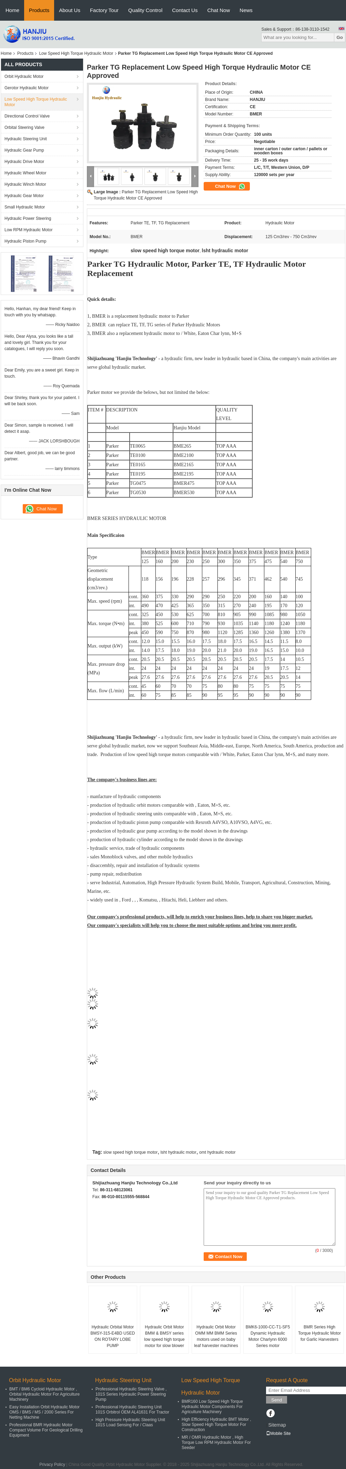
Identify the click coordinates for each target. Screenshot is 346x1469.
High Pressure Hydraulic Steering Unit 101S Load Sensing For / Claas (130, 1422)
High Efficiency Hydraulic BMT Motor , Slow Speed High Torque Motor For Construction (216, 1424)
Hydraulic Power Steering (27, 218)
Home (12, 10)
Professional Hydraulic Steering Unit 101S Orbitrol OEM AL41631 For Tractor (132, 1410)
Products (39, 10)
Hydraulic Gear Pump (24, 150)
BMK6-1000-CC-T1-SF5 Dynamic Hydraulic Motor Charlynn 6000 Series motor (268, 1336)
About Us (69, 10)
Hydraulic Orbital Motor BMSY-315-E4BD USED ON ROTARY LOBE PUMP (113, 1336)
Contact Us (184, 10)
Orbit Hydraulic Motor (23, 76)
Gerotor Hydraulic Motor (26, 87)
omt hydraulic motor (217, 1152)
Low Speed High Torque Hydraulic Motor (76, 53)
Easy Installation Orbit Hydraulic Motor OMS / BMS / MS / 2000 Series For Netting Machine (44, 1412)
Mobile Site (278, 1433)
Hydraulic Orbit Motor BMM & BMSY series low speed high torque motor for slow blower (164, 1336)
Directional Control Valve (27, 116)
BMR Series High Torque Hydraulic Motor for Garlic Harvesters (319, 1333)
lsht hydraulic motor (178, 1152)
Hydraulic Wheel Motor (25, 173)
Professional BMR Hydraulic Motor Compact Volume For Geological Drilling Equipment (46, 1430)
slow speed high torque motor (130, 1152)
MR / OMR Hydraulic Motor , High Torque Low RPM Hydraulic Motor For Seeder (216, 1442)
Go (339, 37)
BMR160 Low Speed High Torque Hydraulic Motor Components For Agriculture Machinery (212, 1406)
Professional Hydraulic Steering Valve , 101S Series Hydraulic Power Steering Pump (131, 1394)
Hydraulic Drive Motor (24, 161)
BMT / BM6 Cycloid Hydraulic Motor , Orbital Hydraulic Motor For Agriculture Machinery (44, 1394)
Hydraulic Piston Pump (25, 241)
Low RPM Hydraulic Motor (28, 229)
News (246, 10)
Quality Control (145, 10)
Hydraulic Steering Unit (25, 138)
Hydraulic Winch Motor (25, 184)
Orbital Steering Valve (24, 127)
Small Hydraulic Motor (24, 207)
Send (276, 1399)
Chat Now (218, 10)
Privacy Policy (52, 1464)
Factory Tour (104, 10)
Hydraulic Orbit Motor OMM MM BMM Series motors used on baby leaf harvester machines (216, 1336)
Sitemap (277, 1425)
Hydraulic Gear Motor (24, 195)
